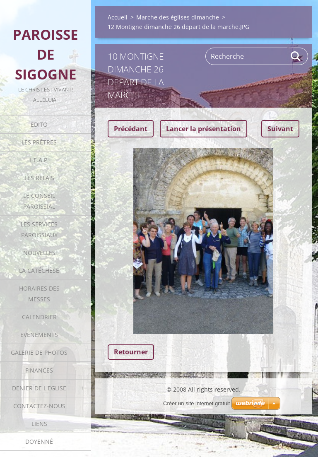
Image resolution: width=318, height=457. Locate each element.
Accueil (118, 17)
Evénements (39, 335)
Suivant (280, 128)
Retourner (131, 351)
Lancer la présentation (203, 128)
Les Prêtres (39, 142)
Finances (39, 370)
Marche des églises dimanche (177, 17)
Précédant (130, 128)
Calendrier (39, 317)
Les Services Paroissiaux (39, 229)
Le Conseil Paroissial (39, 201)
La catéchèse (39, 270)
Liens (39, 424)
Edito (39, 124)
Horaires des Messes (39, 293)
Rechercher (296, 56)
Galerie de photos (39, 352)
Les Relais (39, 178)
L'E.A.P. (39, 160)
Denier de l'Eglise (39, 388)
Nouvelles (39, 253)
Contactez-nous (39, 406)
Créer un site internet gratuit (196, 403)
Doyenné (39, 441)
